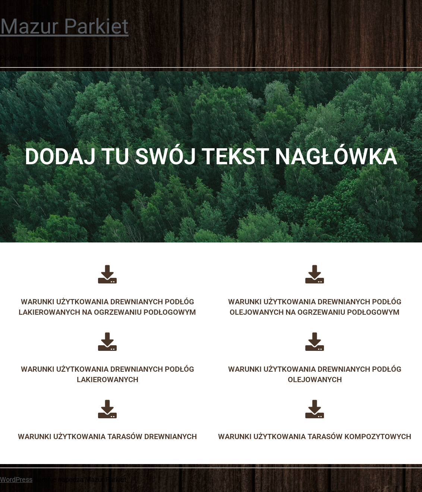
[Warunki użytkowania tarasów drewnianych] (107, 409)
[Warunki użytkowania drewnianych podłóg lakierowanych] (107, 341)
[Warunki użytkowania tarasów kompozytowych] (314, 409)
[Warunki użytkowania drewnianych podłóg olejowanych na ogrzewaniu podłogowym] (314, 274)
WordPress (16, 479)
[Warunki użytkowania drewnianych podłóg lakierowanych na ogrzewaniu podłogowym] (107, 274)
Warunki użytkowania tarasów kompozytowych (314, 436)
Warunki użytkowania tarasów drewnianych (107, 436)
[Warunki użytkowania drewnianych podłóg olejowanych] (314, 341)
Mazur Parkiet (64, 26)
